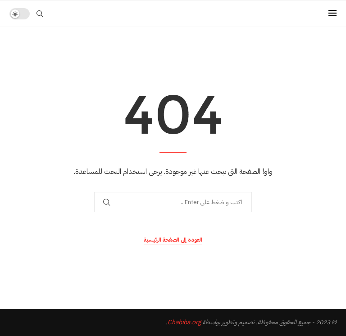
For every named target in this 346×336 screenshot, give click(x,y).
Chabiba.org (184, 322)
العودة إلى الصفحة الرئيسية (173, 240)
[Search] (39, 13)
